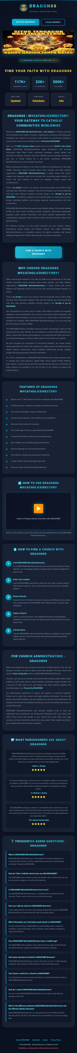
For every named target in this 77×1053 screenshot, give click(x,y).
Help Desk (36, 1040)
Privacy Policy (55, 1040)
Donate (45, 1040)
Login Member (53, 22)
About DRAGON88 (22, 1040)
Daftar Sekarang (25, 22)
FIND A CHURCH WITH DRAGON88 (38, 252)
